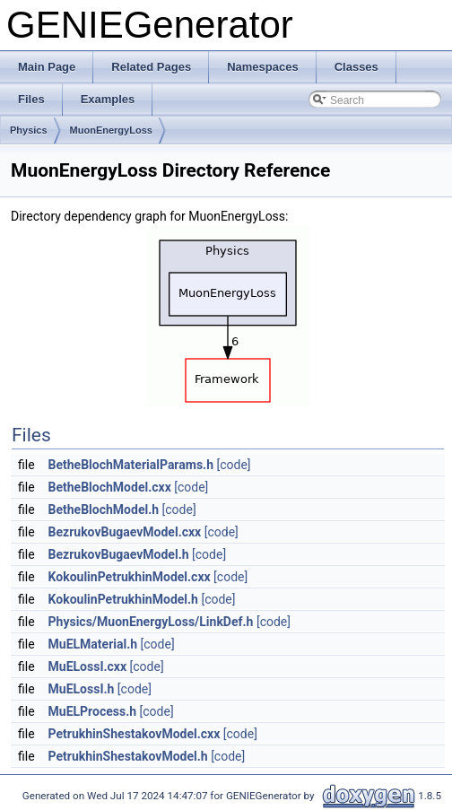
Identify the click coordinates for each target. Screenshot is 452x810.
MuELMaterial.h (93, 644)
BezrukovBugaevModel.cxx (125, 532)
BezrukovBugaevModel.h (118, 554)
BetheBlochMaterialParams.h (130, 464)
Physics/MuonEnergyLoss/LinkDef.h (151, 621)
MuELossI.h (81, 689)
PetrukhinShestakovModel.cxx (134, 734)
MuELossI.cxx (87, 666)
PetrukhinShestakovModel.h (128, 756)
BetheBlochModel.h (104, 509)
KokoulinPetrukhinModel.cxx (129, 577)
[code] (233, 464)
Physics (29, 130)
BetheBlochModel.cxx (109, 487)
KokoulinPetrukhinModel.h (123, 599)
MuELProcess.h (92, 711)
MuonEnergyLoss (111, 130)
